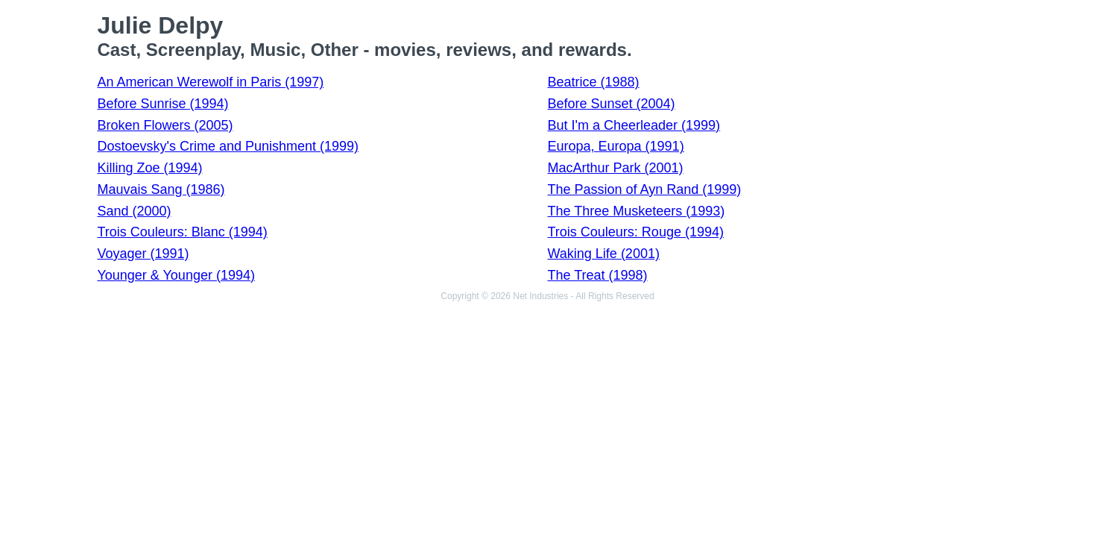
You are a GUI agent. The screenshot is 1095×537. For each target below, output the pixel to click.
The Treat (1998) (598, 275)
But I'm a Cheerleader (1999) (634, 125)
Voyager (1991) (143, 253)
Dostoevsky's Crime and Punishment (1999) (228, 146)
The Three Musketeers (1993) (636, 211)
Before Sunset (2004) (611, 103)
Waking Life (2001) (604, 253)
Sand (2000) (134, 211)
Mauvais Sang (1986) (160, 189)
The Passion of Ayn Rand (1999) (645, 189)
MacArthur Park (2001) (616, 167)
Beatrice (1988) (594, 82)
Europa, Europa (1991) (616, 146)
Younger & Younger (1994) (176, 275)
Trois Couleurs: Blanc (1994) (182, 231)
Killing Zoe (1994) (149, 167)
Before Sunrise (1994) (162, 103)
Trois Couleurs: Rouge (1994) (636, 231)
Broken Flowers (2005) (165, 125)
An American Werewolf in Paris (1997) (210, 82)
